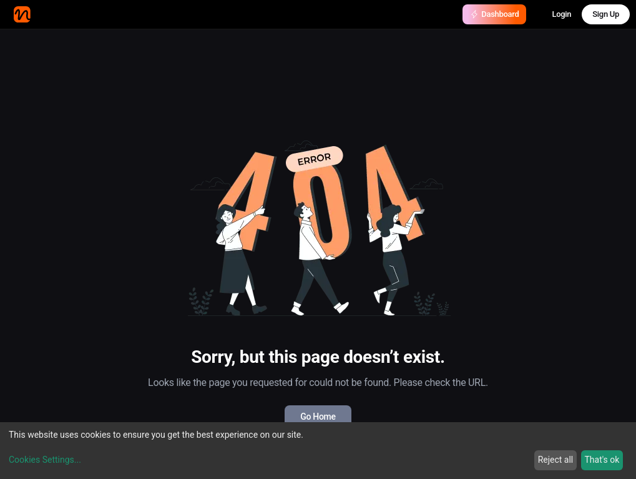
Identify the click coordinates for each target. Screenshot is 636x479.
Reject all (556, 460)
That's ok (601, 460)
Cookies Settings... (45, 460)
